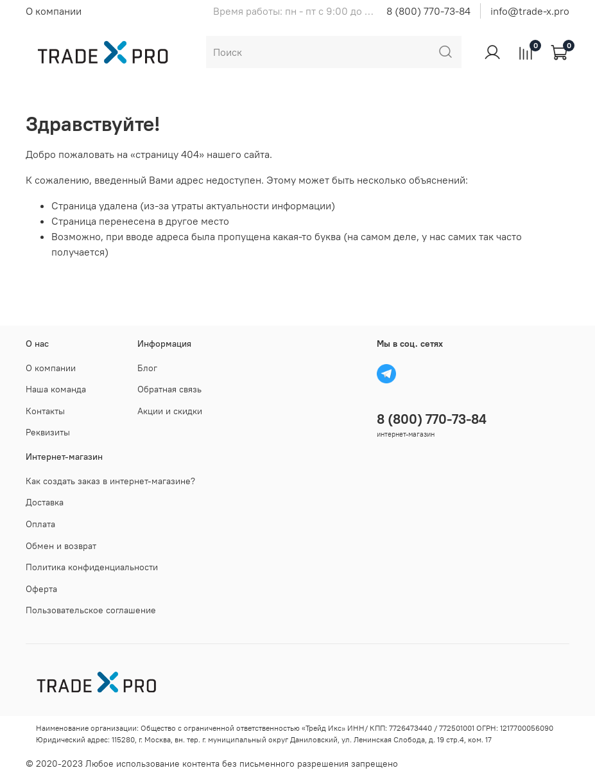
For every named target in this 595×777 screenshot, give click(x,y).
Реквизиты (48, 432)
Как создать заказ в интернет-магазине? (110, 481)
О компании (54, 10)
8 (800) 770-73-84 (428, 10)
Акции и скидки (169, 411)
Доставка (45, 502)
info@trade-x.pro (529, 10)
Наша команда (56, 389)
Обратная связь (169, 389)
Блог (147, 368)
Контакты (45, 411)
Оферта (41, 589)
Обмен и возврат (61, 546)
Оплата (40, 524)
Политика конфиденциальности (92, 567)
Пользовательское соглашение (91, 610)
